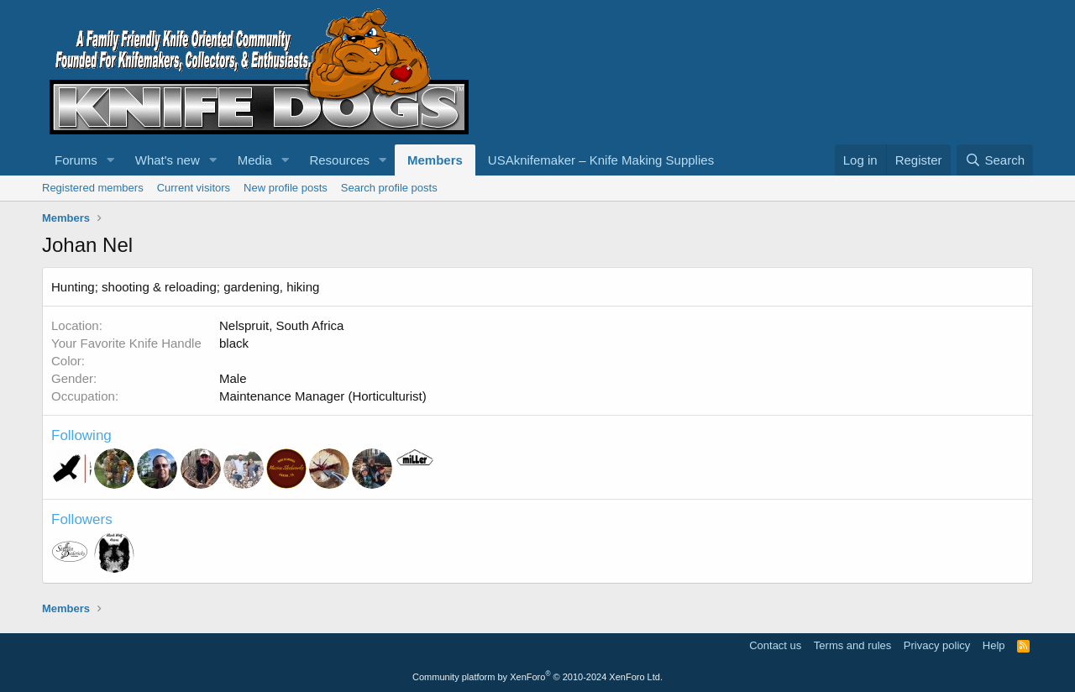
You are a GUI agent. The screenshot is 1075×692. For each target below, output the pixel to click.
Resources (339, 160)
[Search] (995, 160)
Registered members (93, 187)
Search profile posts (389, 187)
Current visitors (193, 187)
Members (435, 160)
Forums (76, 160)
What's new (167, 160)
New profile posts (286, 187)
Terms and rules (852, 645)
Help (994, 645)
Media (255, 160)
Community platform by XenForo (537, 677)
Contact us (775, 645)
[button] (111, 160)
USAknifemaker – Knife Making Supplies (601, 160)
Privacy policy (937, 645)
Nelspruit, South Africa (281, 325)
